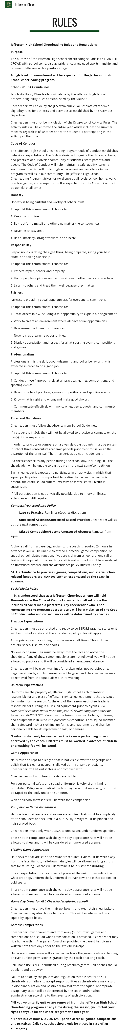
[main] (64, 23)
